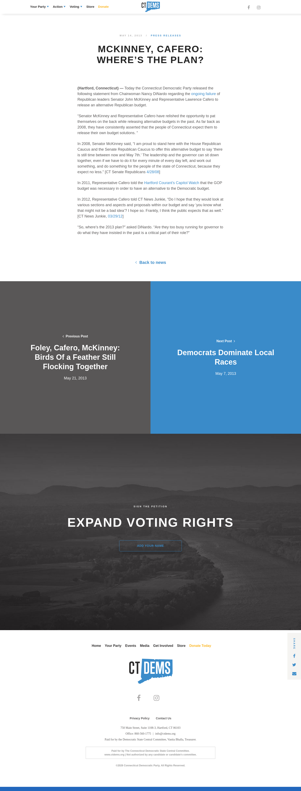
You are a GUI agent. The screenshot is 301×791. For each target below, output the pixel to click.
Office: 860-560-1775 (138, 737)
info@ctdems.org (165, 737)
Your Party (38, 6)
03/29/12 (114, 216)
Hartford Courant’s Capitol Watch (171, 183)
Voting (74, 6)
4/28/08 (152, 172)
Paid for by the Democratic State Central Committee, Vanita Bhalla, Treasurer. (150, 743)
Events (130, 645)
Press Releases (166, 35)
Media (144, 645)
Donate (103, 6)
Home (96, 645)
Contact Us (163, 722)
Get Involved (163, 645)
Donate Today (200, 645)
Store (90, 6)
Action (58, 6)
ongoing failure (203, 94)
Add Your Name (150, 545)
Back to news (150, 262)
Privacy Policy (140, 722)
